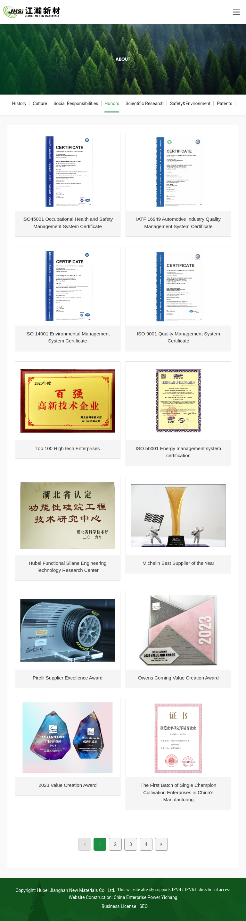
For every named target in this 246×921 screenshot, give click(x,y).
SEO (143, 906)
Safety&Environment (190, 103)
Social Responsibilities (75, 103)
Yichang (169, 897)
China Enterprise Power (137, 897)
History (19, 103)
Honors (112, 103)
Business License (119, 906)
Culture (40, 103)
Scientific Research (145, 103)
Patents (224, 103)
